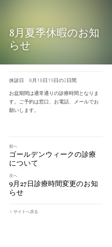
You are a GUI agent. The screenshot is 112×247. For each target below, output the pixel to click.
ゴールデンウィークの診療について (52, 159)
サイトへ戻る (23, 211)
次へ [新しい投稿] (13, 175)
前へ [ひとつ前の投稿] (13, 146)
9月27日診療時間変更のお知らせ (53, 188)
